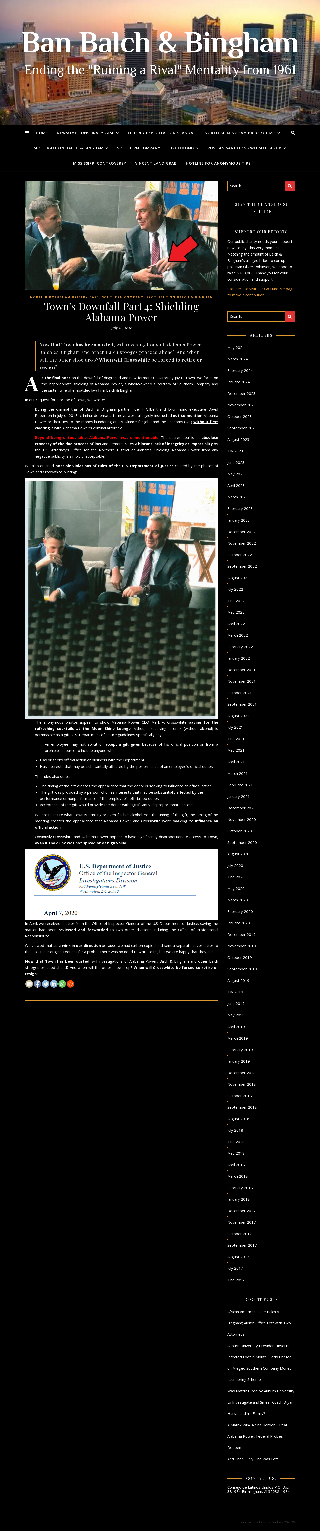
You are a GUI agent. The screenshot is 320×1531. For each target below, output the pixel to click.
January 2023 (239, 520)
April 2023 (236, 485)
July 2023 (235, 450)
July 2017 (235, 1268)
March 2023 (238, 496)
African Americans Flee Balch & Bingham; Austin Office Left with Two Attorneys (259, 1323)
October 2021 (240, 692)
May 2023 (236, 473)
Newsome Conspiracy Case (85, 132)
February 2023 (240, 508)
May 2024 (236, 347)
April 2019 (236, 1026)
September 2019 (242, 968)
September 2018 (242, 1107)
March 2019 (238, 1038)
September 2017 (242, 1245)
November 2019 (242, 945)
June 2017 (236, 1279)
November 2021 (242, 681)
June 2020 (236, 876)
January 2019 (239, 1061)
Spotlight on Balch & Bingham (69, 147)
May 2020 (236, 888)
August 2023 (239, 439)
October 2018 (240, 1095)
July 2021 (235, 727)
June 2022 (236, 600)
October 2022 (240, 554)
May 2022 (236, 612)
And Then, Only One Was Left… (254, 1458)
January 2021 (239, 796)
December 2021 (242, 669)
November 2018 (242, 1084)
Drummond (182, 147)
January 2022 (239, 658)
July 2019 (235, 991)
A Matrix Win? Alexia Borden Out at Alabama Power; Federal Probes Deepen (258, 1436)
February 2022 (240, 646)
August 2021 (239, 715)
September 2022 (242, 566)
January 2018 (239, 1199)
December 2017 (242, 1210)
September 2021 (242, 704)
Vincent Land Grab (156, 163)
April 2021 (236, 761)
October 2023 (240, 416)
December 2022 (242, 531)
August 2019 (239, 980)
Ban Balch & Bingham (160, 45)
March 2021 (238, 773)
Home (42, 132)
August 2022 (239, 577)
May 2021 (236, 750)
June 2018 (236, 1141)
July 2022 (235, 589)
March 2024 (238, 358)
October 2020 (240, 830)
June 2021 (236, 738)
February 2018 (240, 1187)
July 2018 (235, 1130)
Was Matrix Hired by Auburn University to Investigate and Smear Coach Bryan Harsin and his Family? (261, 1402)
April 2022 (236, 623)
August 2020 (239, 853)
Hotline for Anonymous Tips (218, 163)
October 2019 (240, 957)
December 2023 (242, 393)
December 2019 (242, 934)
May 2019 (236, 1014)
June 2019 (236, 1003)
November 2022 (242, 543)
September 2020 (242, 842)
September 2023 (242, 427)
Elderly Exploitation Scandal (162, 132)
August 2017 (239, 1256)
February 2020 (240, 911)
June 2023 (236, 462)
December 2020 (242, 807)
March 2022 (238, 635)
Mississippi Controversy (99, 163)
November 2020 (242, 819)
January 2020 (239, 922)
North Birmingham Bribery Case (240, 132)
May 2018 (236, 1153)
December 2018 (242, 1072)
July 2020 (235, 865)
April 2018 (236, 1164)
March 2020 (238, 899)
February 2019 (240, 1049)
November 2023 (242, 404)
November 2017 (242, 1222)
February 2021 (240, 784)
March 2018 (238, 1176)
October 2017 (240, 1233)
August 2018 (239, 1118)
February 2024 (240, 370)
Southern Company (138, 147)
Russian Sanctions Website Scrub (245, 147)
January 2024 (239, 381)
